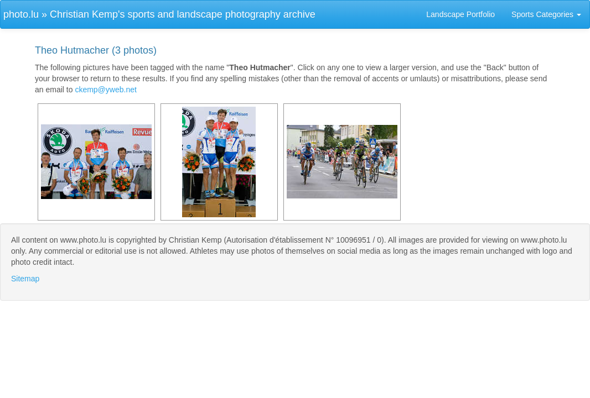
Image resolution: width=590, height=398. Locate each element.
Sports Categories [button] (546, 14)
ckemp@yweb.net (105, 89)
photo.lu (21, 14)
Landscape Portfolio (460, 14)
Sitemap (25, 278)
